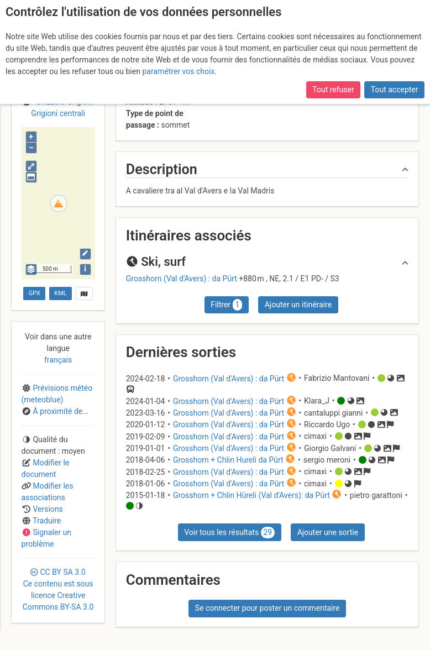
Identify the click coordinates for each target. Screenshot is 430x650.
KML (60, 293)
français (58, 359)
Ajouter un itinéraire (298, 304)
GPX (34, 293)
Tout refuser (333, 89)
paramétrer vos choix (178, 71)
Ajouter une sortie (327, 532)
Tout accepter (394, 89)
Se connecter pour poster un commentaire (267, 608)
